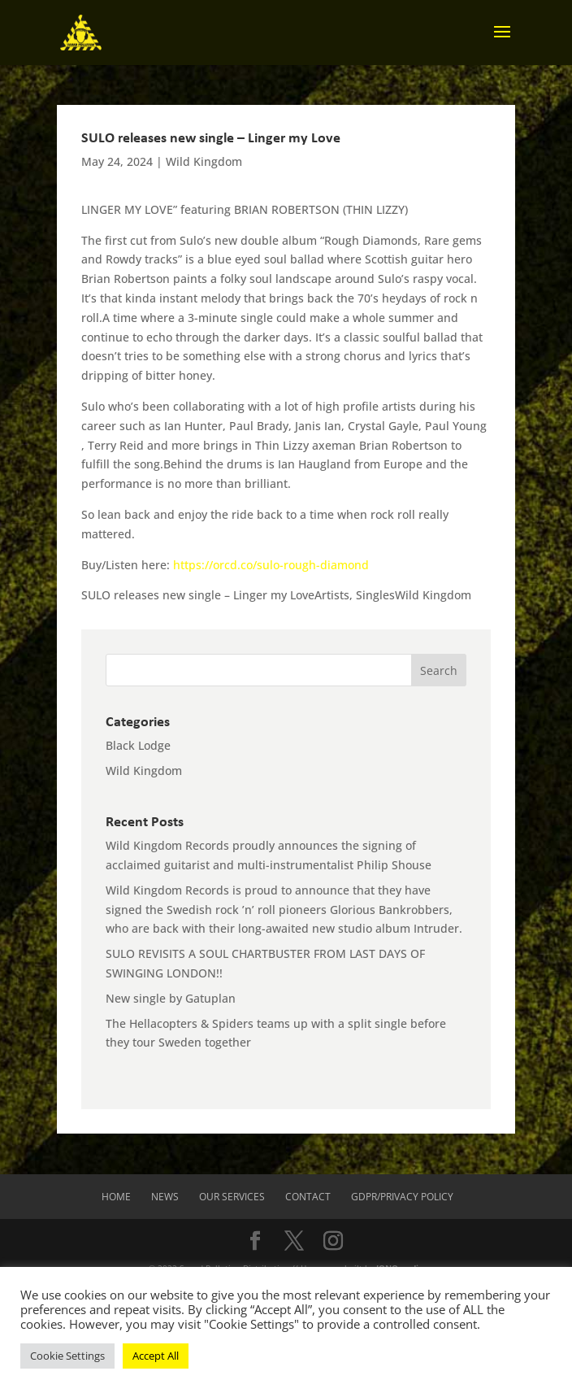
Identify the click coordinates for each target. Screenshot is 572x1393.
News (165, 1197)
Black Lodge (138, 745)
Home (116, 1197)
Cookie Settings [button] (67, 1355)
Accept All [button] (155, 1355)
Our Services (232, 1197)
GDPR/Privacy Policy (402, 1197)
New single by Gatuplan (171, 998)
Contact (308, 1197)
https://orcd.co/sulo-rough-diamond (271, 564)
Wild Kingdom (204, 161)
